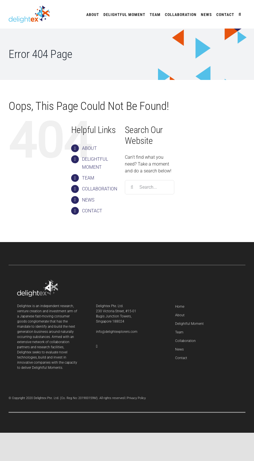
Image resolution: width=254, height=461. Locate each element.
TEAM (88, 178)
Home (179, 307)
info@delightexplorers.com (116, 332)
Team (179, 332)
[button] (240, 14)
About (180, 315)
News (179, 349)
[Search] (132, 187)
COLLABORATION (99, 189)
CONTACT (92, 211)
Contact (181, 358)
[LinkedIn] (96, 347)
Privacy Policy (136, 398)
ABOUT (89, 148)
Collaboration (185, 341)
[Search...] (149, 187)
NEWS (88, 200)
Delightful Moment (189, 324)
